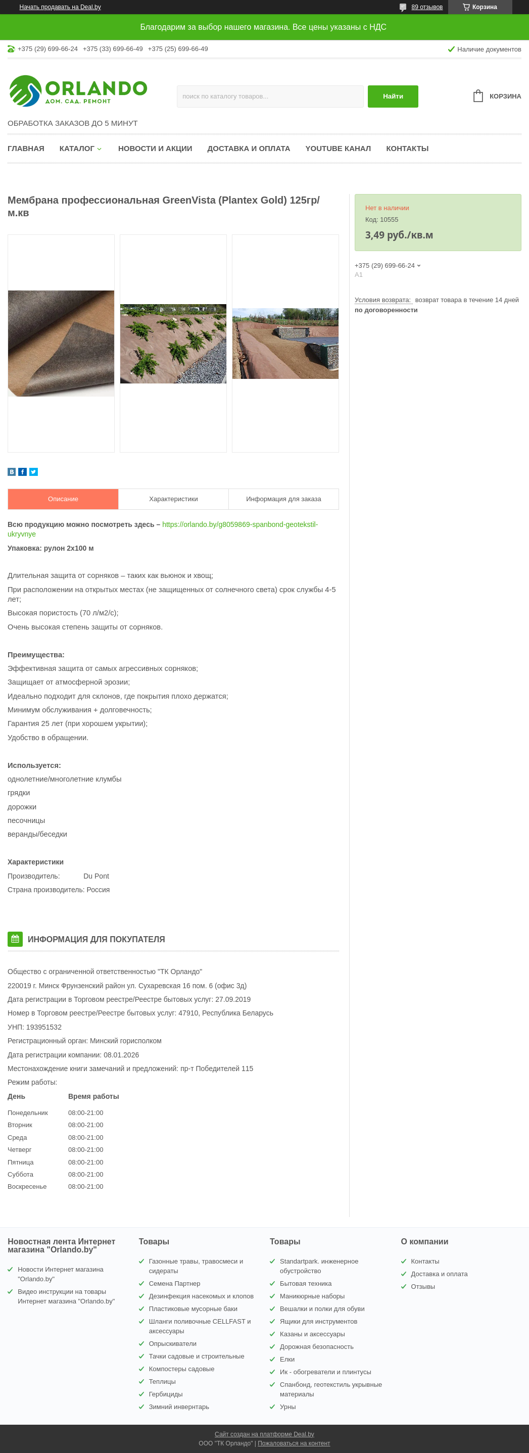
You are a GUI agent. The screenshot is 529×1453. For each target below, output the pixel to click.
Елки (287, 1359)
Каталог (77, 148)
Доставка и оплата (249, 148)
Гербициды (166, 1394)
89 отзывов (427, 7)
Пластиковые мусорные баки (193, 1309)
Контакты (407, 148)
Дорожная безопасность (317, 1346)
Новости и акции (155, 148)
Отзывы (423, 1286)
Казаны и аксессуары (312, 1334)
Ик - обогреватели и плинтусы (325, 1372)
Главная (26, 148)
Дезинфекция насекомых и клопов (201, 1296)
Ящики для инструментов (318, 1321)
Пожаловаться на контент (294, 1443)
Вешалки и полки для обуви (322, 1309)
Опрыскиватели (173, 1343)
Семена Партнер (175, 1283)
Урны (288, 1407)
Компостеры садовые (182, 1369)
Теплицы (162, 1381)
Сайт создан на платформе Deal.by (264, 1434)
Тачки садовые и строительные (197, 1356)
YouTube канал (338, 148)
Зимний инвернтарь (179, 1407)
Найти (393, 96)
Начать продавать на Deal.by (60, 7)
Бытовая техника (305, 1283)
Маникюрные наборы (312, 1296)
